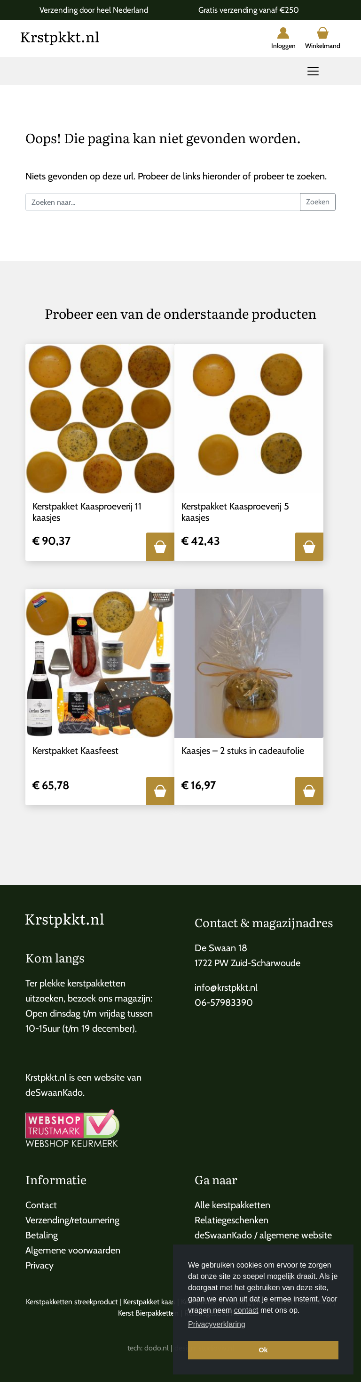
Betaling (41, 1235)
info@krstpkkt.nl (226, 987)
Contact (41, 1205)
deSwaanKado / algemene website (263, 1235)
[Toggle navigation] (313, 71)
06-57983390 (224, 1002)
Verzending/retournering (72, 1220)
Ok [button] (263, 1350)
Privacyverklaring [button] (216, 1324)
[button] (160, 547)
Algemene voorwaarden (72, 1250)
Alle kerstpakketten (232, 1205)
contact (246, 1310)
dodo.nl (156, 1347)
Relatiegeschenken (231, 1220)
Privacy (39, 1265)
